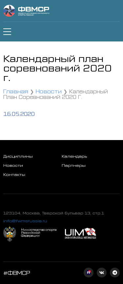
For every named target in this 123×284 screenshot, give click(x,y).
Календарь (74, 156)
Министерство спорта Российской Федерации (38, 232)
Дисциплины (18, 156)
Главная (15, 90)
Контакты (14, 174)
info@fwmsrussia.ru (25, 220)
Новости (49, 90)
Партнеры (74, 165)
